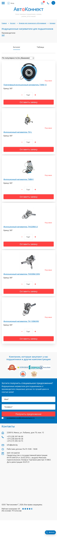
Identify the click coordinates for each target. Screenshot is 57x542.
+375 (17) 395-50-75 (15, 441)
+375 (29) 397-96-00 (15, 436)
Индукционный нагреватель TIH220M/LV (21, 227)
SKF (3, 35)
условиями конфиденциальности (21, 418)
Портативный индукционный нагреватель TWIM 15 (25, 85)
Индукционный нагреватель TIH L (18, 132)
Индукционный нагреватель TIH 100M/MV (21, 321)
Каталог (16, 47)
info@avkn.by (12, 445)
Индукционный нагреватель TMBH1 (19, 179)
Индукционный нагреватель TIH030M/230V (22, 274)
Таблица (40, 47)
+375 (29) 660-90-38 (15, 439)
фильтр (49, 532)
